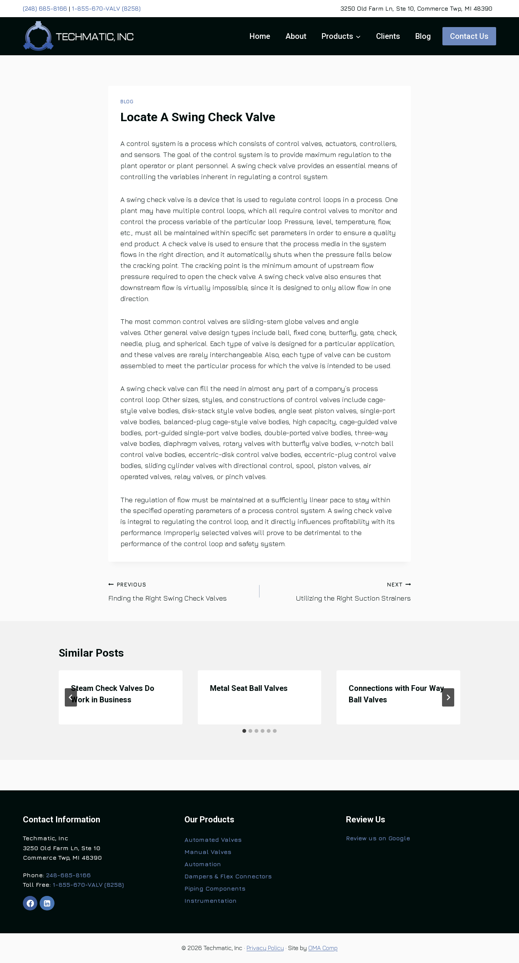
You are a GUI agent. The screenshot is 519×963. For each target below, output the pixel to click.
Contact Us (469, 36)
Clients (388, 36)
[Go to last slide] (71, 697)
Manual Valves (207, 851)
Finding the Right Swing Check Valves (180, 590)
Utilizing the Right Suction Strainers (338, 590)
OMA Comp (323, 947)
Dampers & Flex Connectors (228, 876)
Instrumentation (210, 900)
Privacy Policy (265, 947)
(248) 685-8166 (45, 8)
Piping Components (214, 888)
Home (260, 36)
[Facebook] (30, 903)
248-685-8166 (68, 875)
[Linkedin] (47, 903)
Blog (423, 36)
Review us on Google (378, 838)
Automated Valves (213, 839)
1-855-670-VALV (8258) (106, 8)
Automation (202, 863)
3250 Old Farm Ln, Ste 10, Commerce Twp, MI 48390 (416, 8)
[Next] (448, 697)
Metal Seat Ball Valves (249, 688)
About (295, 36)
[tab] (244, 731)
